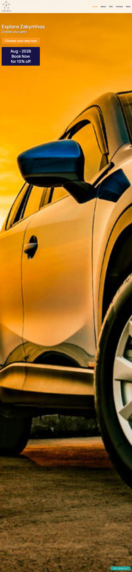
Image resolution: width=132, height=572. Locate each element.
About (103, 6)
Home (94, 6)
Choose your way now (21, 41)
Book (128, 6)
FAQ (111, 6)
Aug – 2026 (20, 51)
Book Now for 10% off (21, 59)
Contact (119, 6)
